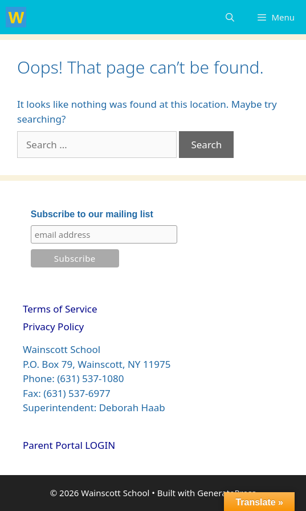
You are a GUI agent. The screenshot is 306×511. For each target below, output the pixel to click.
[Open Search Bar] (230, 17)
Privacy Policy (53, 326)
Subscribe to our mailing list (92, 214)
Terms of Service (60, 308)
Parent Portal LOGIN (69, 445)
